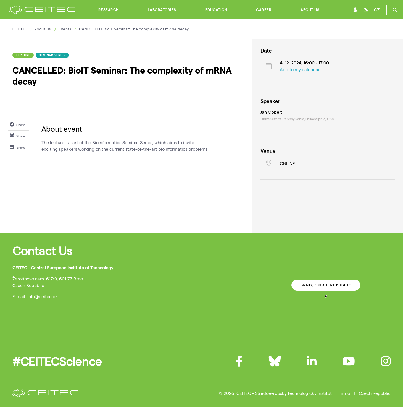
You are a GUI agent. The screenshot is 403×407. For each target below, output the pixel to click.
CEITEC (19, 29)
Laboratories (162, 9)
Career (264, 9)
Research (108, 9)
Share (17, 124)
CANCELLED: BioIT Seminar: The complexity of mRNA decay (134, 29)
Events (65, 29)
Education (216, 9)
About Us (310, 9)
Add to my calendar (300, 69)
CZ (377, 9)
